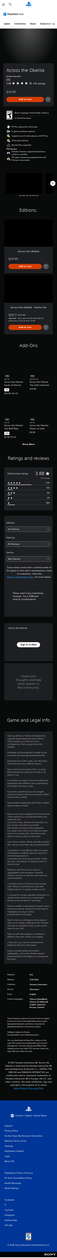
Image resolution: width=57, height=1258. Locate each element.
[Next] (52, 183)
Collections (20, 23)
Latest (7, 23)
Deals (33, 23)
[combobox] (28, 529)
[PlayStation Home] (28, 4)
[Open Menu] (3, 4)
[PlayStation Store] (14, 14)
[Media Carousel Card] (24, 183)
